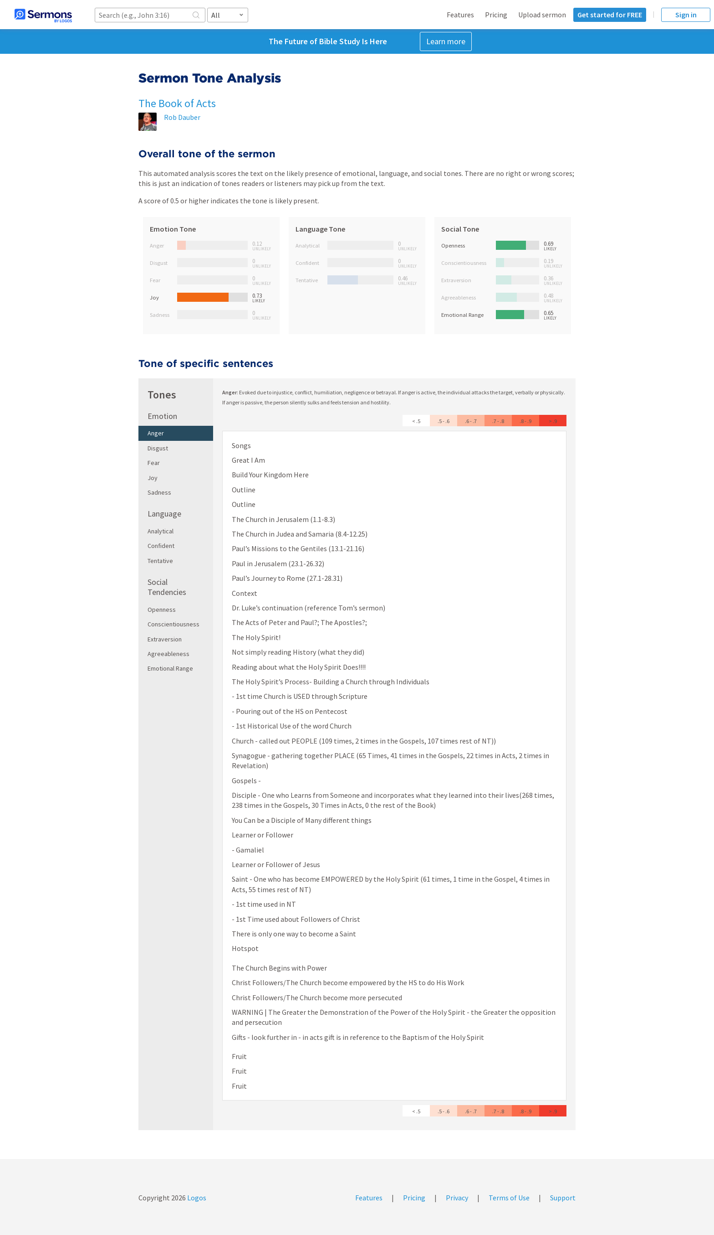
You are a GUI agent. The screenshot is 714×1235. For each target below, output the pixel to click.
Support (563, 1197)
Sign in (686, 14)
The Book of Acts (177, 103)
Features (460, 14)
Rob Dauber (182, 117)
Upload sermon (542, 14)
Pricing (496, 14)
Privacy (457, 1197)
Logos (196, 1197)
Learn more (445, 41)
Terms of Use (509, 1197)
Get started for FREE (609, 14)
